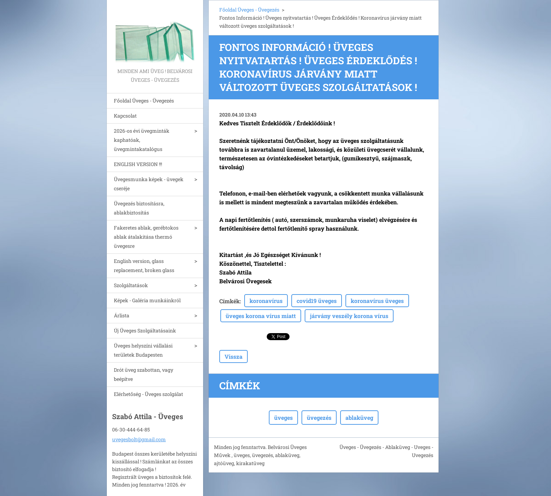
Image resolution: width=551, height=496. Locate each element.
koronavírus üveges (377, 300)
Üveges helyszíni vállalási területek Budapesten (143, 350)
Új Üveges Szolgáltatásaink (145, 330)
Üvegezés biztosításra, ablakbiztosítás (139, 208)
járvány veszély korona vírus (349, 315)
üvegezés (319, 417)
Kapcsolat (125, 115)
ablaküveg (359, 417)
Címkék (229, 301)
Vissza (233, 356)
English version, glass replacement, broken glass (144, 265)
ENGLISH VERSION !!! (138, 164)
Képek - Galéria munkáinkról (147, 300)
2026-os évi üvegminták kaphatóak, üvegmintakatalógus (141, 139)
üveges (283, 417)
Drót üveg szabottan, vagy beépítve (143, 374)
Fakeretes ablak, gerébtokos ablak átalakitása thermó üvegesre (146, 236)
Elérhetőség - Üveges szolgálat (148, 394)
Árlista (121, 315)
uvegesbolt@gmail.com (139, 439)
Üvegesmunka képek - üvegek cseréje (148, 184)
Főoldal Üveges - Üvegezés (144, 100)
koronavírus (266, 300)
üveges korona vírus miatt (261, 315)
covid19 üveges (317, 300)
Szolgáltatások (131, 285)
